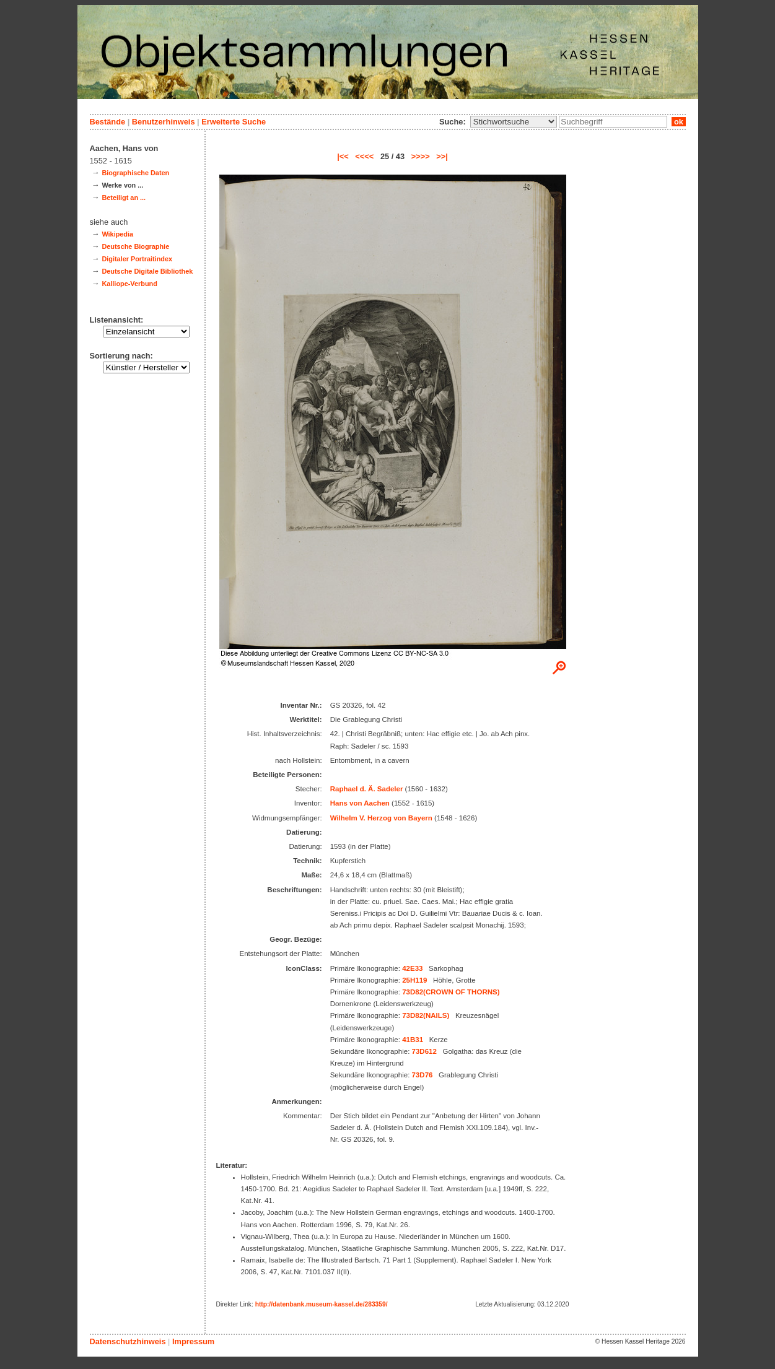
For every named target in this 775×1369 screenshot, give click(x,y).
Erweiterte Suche (233, 121)
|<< (343, 156)
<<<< (364, 156)
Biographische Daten (135, 172)
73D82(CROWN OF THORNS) (450, 992)
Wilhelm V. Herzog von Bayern (381, 818)
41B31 (412, 1039)
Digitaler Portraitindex (137, 259)
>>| (442, 156)
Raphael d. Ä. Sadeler (366, 789)
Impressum (193, 1341)
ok (678, 121)
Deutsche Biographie (135, 246)
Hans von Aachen (360, 803)
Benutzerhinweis (163, 121)
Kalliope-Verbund (129, 283)
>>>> (420, 156)
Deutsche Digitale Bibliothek (147, 271)
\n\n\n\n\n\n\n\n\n (513, 122)
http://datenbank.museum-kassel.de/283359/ (321, 1304)
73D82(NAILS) (425, 1015)
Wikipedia (117, 234)
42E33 (412, 968)
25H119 (414, 980)
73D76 (422, 1075)
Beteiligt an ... (124, 197)
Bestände (108, 121)
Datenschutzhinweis (128, 1341)
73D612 (424, 1051)
